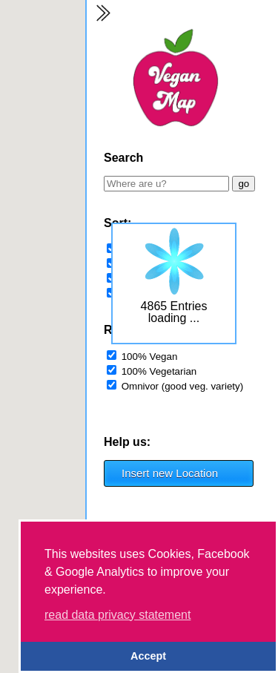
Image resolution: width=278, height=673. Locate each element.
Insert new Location (170, 473)
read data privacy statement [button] (117, 614)
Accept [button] (148, 656)
